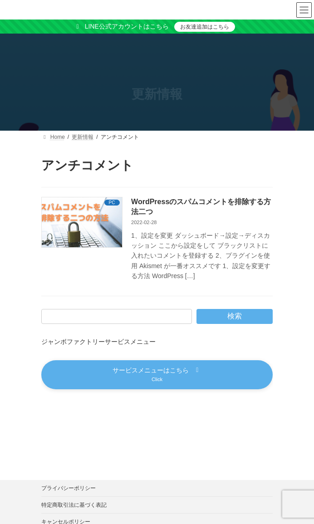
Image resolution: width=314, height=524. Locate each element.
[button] (157, 374)
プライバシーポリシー (68, 488)
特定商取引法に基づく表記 (74, 505)
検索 (234, 316)
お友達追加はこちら (204, 27)
